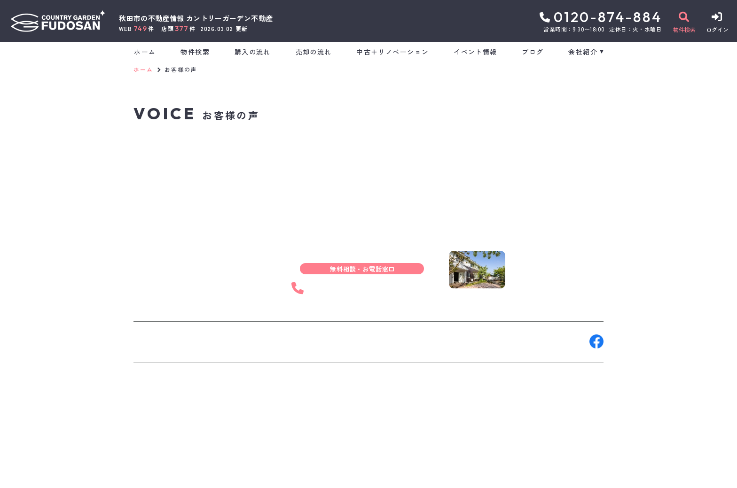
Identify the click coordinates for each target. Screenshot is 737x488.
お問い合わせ (161, 341)
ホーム (145, 51)
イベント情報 (475, 51)
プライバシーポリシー (296, 474)
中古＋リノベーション (392, 51)
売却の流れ (314, 51)
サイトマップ (361, 474)
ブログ (532, 51)
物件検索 (195, 51)
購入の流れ (253, 51)
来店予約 (238, 341)
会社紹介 (582, 51)
